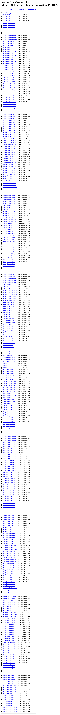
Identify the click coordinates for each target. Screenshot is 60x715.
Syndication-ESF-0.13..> (9, 515)
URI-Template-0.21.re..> (9, 118)
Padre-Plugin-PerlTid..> (9, 405)
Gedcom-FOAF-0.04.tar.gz (9, 612)
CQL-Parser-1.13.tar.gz (8, 229)
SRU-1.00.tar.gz (7, 284)
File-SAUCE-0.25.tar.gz (9, 497)
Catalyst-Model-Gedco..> (9, 521)
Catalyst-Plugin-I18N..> (9, 326)
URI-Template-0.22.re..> (9, 85)
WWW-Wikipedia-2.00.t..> (9, 393)
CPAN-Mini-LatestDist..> (9, 217)
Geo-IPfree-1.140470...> (9, 168)
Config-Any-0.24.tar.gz (8, 235)
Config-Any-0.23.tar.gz (8, 375)
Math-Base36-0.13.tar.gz (9, 108)
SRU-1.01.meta (7, 209)
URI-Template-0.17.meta (9, 276)
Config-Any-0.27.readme (9, 43)
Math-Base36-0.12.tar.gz (9, 253)
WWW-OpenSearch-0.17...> (10, 290)
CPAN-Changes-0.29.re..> (9, 152)
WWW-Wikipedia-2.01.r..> (9, 282)
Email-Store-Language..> (9, 695)
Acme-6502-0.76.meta (8, 403)
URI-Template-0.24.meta (9, 27)
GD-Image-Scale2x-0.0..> (9, 527)
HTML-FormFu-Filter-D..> (9, 387)
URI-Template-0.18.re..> (9, 179)
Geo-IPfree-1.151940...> (9, 65)
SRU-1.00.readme (7, 288)
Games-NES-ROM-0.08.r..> (10, 191)
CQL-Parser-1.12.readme (9, 322)
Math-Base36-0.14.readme (9, 91)
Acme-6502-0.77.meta (8, 347)
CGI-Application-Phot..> (9, 260)
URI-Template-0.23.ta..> (9, 29)
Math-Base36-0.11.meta (9, 268)
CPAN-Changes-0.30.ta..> (9, 144)
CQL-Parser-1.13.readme (9, 233)
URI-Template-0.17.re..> (9, 274)
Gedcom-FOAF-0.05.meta (9, 547)
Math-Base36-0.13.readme (9, 112)
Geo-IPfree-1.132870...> (9, 211)
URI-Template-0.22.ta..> (9, 83)
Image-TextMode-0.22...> (9, 247)
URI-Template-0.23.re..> (9, 31)
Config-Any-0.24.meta (8, 239)
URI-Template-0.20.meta (9, 124)
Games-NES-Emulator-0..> (9, 642)
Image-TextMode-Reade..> (9, 102)
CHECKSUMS (6, 15)
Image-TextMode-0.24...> (9, 138)
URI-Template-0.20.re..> (9, 122)
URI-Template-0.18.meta (9, 177)
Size (29, 9)
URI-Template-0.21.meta (9, 116)
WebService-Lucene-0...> (9, 472)
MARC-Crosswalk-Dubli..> (10, 707)
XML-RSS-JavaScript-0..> (9, 223)
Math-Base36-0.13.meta (9, 110)
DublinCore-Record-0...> (9, 667)
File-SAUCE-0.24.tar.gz (9, 594)
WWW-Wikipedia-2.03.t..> (9, 53)
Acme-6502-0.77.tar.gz (8, 345)
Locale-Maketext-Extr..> (9, 701)
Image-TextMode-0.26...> (9, 17)
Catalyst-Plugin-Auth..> (9, 478)
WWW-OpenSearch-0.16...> (10, 436)
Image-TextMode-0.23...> (9, 193)
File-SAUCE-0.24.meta (9, 598)
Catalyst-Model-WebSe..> (9, 442)
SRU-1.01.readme (7, 207)
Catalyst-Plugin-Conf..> (9, 411)
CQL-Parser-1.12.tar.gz (8, 320)
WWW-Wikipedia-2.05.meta (10, 39)
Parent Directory (7, 12)
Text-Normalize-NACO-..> (9, 509)
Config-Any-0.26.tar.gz (8, 71)
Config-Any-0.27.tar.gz (8, 41)
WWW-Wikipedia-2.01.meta (10, 280)
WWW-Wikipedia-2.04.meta (10, 51)
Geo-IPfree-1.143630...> (9, 132)
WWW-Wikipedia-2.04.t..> (9, 47)
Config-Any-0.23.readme (9, 377)
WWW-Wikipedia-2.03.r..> (9, 57)
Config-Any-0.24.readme (9, 237)
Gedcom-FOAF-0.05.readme (10, 549)
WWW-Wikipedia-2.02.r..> (9, 63)
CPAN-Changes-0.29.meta (9, 154)
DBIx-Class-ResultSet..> (9, 503)
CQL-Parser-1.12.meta (8, 324)
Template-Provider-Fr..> (9, 339)
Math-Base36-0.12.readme (9, 256)
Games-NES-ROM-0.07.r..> (10, 434)
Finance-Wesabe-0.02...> (9, 418)
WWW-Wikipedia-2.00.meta (10, 395)
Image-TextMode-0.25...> (9, 96)
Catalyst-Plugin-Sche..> (9, 448)
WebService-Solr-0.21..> (9, 302)
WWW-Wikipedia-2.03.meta (10, 55)
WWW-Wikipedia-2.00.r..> (9, 397)
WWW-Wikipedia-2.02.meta (10, 61)
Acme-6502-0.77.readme (9, 349)
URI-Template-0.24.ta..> (9, 23)
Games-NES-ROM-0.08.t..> (10, 187)
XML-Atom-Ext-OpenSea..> (10, 381)
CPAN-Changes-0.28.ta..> (9, 162)
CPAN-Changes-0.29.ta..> (9, 150)
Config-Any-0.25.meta (8, 79)
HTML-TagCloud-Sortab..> (10, 533)
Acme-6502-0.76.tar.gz (8, 399)
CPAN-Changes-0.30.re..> (9, 148)
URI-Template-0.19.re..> (9, 128)
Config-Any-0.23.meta (8, 379)
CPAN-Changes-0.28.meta (9, 164)
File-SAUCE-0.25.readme (9, 499)
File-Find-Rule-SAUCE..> (9, 679)
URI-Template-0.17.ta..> (9, 272)
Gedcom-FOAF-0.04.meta (9, 616)
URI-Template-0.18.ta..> (9, 174)
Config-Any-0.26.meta (8, 73)
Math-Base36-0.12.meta (9, 258)
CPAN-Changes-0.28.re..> (9, 166)
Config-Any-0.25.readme (9, 81)
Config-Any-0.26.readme (9, 75)
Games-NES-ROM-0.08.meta (10, 189)
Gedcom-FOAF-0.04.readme (10, 614)
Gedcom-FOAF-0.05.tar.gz (9, 545)
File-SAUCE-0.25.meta (9, 501)
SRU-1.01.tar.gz (7, 205)
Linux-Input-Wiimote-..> (9, 624)
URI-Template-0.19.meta (9, 130)
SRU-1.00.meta (7, 286)
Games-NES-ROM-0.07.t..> (10, 430)
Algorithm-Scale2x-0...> (9, 539)
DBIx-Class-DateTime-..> (9, 332)
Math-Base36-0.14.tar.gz (9, 89)
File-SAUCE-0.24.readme (9, 596)
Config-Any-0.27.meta (8, 45)
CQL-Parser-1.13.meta (8, 231)
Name (10, 9)
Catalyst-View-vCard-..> (9, 484)
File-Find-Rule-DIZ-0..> (9, 673)
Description (33, 9)
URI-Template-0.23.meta (9, 33)
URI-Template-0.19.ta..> (9, 126)
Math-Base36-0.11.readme (9, 270)
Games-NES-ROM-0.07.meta (10, 432)
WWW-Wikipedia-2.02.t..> (9, 59)
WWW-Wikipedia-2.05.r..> (9, 37)
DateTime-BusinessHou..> (9, 199)
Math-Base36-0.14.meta (9, 93)
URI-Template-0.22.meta (9, 87)
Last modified (22, 9)
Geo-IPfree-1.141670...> (9, 156)
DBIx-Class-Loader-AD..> (9, 685)
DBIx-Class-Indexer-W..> (9, 490)
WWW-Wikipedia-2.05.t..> (9, 35)
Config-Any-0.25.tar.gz (8, 77)
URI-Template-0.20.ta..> (9, 120)
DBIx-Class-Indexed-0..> (9, 369)
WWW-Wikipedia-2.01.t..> (9, 278)
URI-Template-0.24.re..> (9, 25)
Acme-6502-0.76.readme (9, 401)
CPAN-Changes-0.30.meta (9, 146)
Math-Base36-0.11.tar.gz (9, 266)
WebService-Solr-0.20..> (9, 308)
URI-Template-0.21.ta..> (9, 114)
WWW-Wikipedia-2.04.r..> (9, 49)
